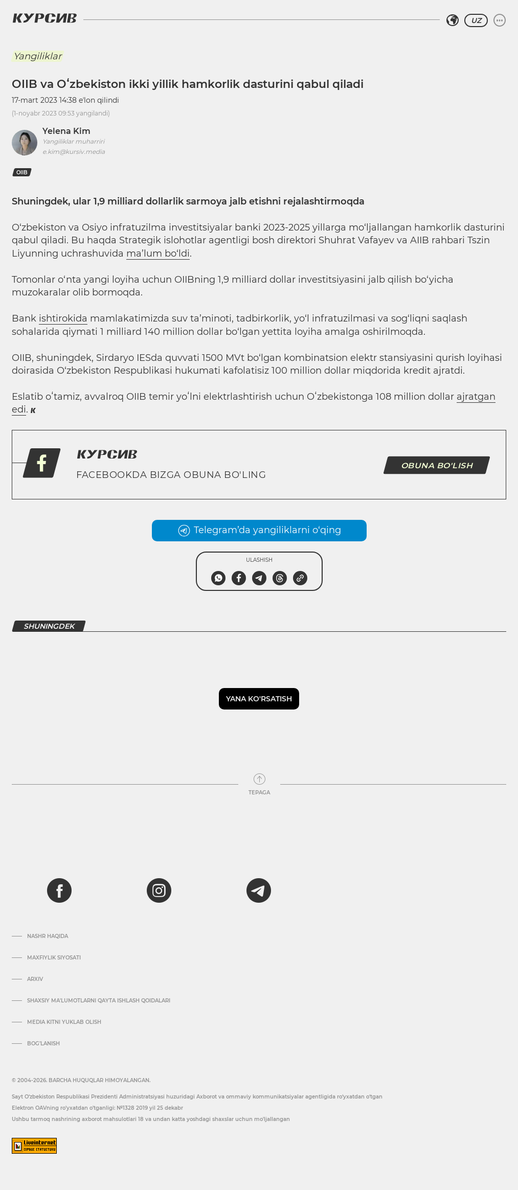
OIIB (22, 172)
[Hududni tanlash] (452, 20)
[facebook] (59, 890)
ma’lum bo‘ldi (158, 253)
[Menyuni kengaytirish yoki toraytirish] (499, 20)
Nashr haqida (47, 936)
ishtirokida (63, 318)
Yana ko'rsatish (259, 698)
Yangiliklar (37, 56)
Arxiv (35, 979)
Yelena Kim (66, 131)
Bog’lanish (43, 1044)
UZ (476, 20)
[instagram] (159, 890)
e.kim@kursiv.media (73, 151)
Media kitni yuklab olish (64, 1022)
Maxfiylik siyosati (54, 958)
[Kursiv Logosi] (44, 18)
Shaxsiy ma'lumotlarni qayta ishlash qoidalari (98, 1001)
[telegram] (258, 890)
